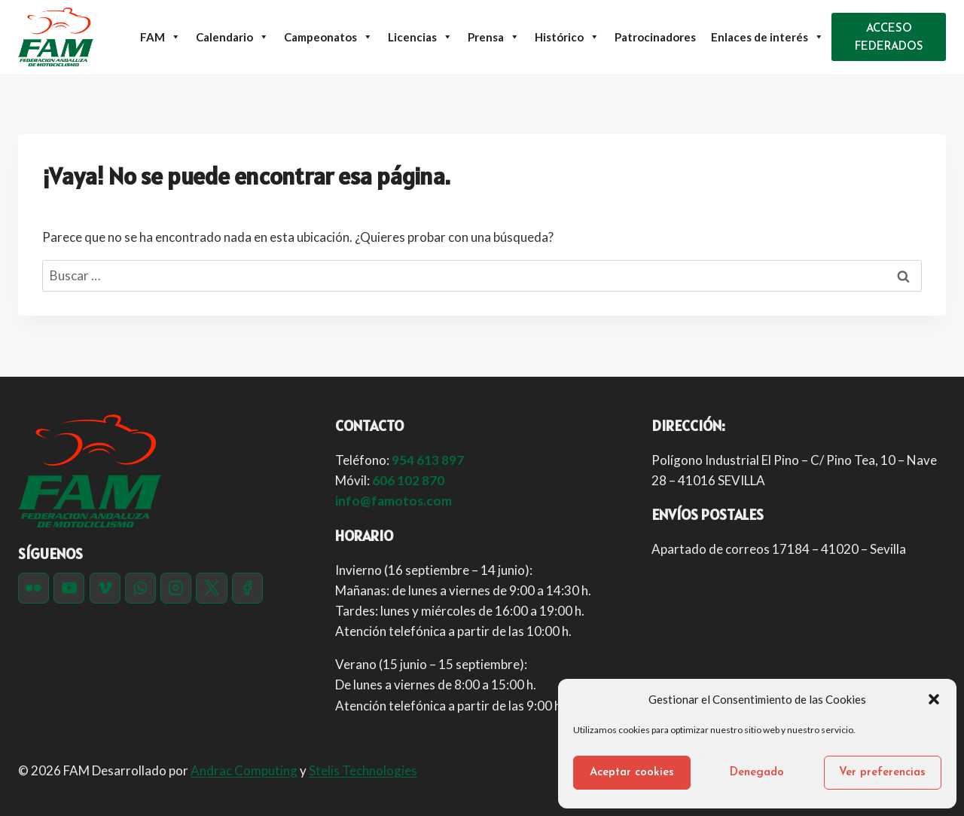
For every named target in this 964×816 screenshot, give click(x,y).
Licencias (420, 37)
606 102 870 (408, 480)
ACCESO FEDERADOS (889, 38)
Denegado (757, 772)
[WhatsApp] (140, 588)
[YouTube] (68, 588)
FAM (160, 37)
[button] (933, 699)
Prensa (494, 37)
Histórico (567, 37)
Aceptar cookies (632, 772)
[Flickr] (33, 588)
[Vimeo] (105, 588)
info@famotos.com (393, 501)
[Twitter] (211, 588)
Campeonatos (328, 37)
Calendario (232, 37)
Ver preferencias (882, 772)
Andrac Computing (244, 770)
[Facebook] (247, 588)
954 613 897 (428, 460)
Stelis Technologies (363, 770)
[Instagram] (175, 588)
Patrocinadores (655, 37)
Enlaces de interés (767, 37)
